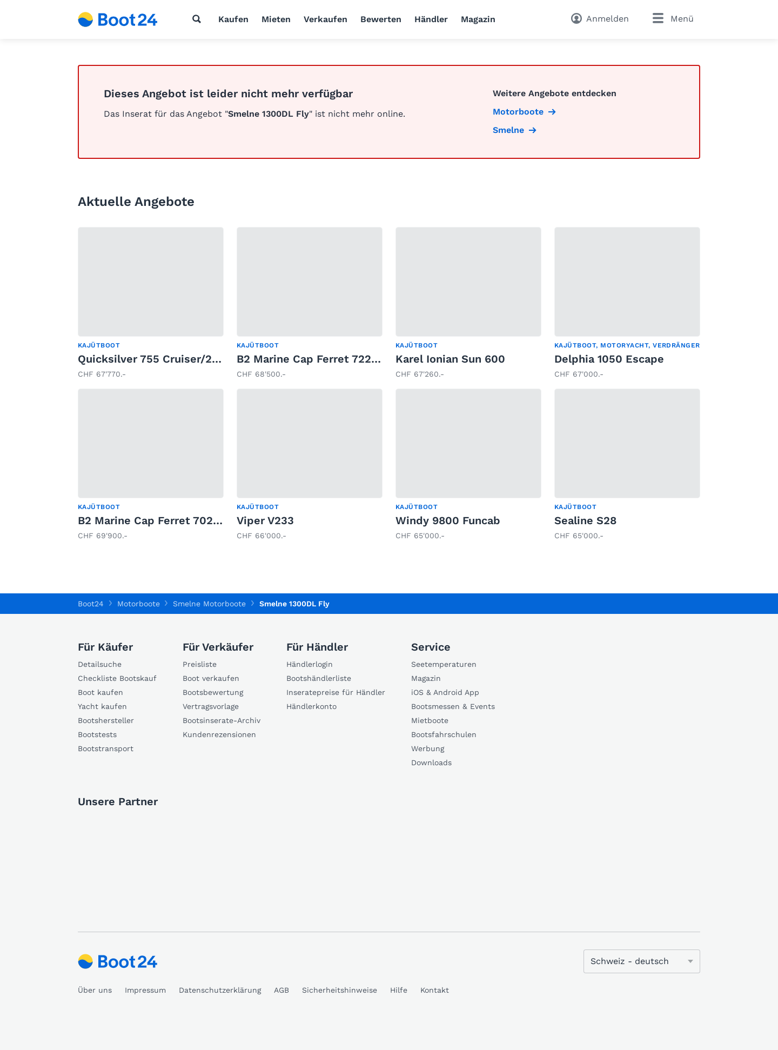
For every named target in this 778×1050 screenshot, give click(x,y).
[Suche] (198, 19)
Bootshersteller (106, 720)
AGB (281, 990)
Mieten (276, 19)
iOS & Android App (445, 692)
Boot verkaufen (211, 678)
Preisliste (200, 664)
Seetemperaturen (444, 664)
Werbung (427, 748)
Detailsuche (100, 664)
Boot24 (91, 603)
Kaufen (233, 19)
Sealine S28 (585, 520)
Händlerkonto (311, 706)
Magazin (478, 19)
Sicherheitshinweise (339, 990)
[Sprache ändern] (642, 961)
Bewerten (380, 19)
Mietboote (429, 720)
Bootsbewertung (213, 692)
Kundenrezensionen (219, 734)
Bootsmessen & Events (453, 706)
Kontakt (434, 990)
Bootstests (97, 734)
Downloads (431, 762)
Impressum (145, 990)
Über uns (95, 990)
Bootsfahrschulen (444, 734)
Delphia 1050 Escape (609, 358)
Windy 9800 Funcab (447, 520)
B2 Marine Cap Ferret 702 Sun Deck (172, 520)
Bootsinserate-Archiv (221, 720)
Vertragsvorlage (211, 706)
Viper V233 (265, 520)
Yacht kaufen (102, 706)
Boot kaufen (100, 692)
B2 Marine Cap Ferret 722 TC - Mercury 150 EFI (361, 358)
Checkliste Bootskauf (117, 678)
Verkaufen (325, 19)
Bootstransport (105, 748)
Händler (431, 19)
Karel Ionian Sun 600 (450, 358)
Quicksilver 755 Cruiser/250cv (157, 358)
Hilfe (398, 990)
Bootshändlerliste (318, 678)
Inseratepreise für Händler (335, 692)
